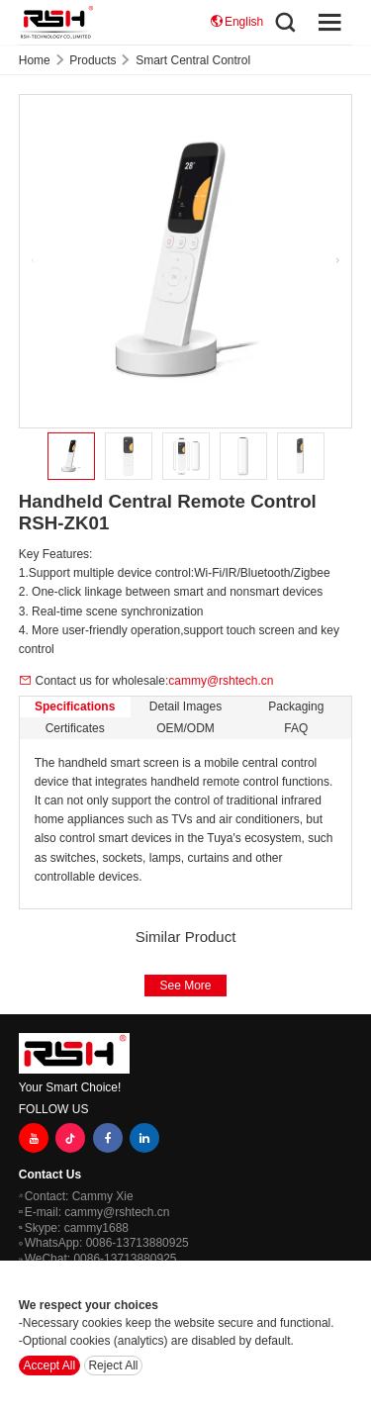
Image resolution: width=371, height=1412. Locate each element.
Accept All (50, 1365)
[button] (338, 261)
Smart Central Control (193, 60)
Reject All (113, 1365)
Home (34, 60)
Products (92, 60)
